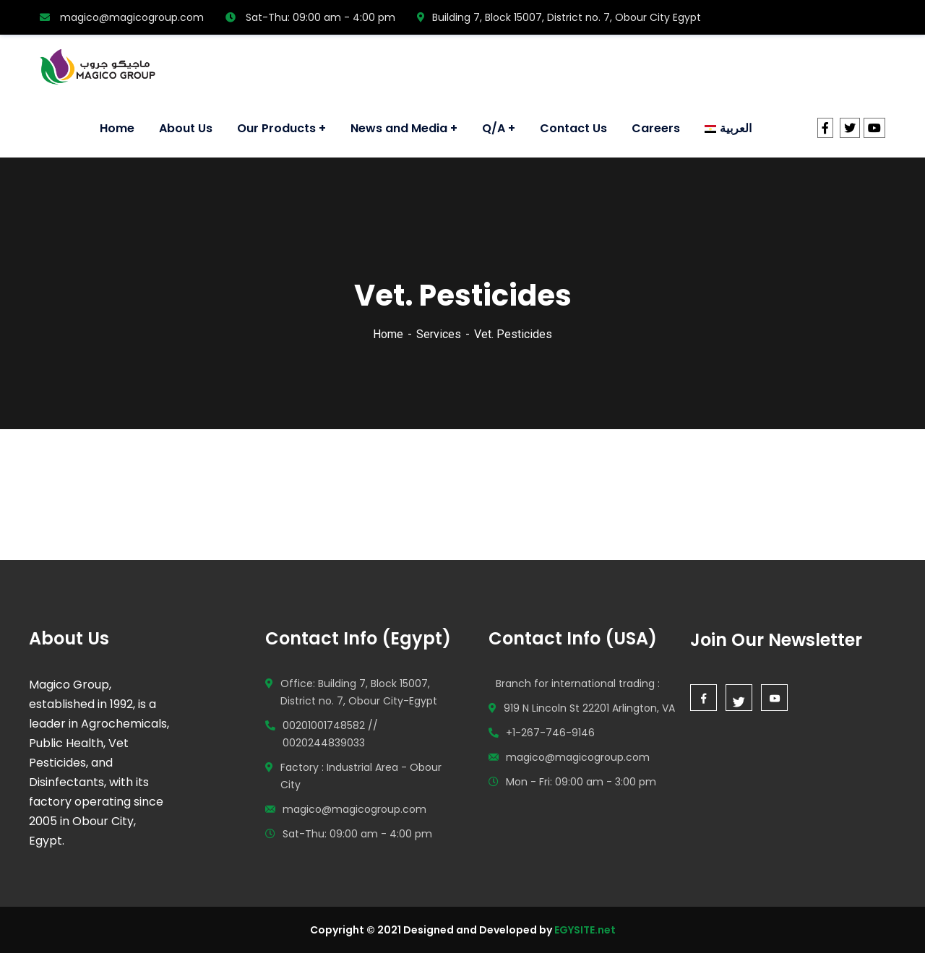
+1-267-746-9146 (550, 732)
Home (388, 334)
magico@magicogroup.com (122, 17)
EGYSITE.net (584, 930)
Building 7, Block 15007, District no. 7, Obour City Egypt (559, 17)
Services (438, 334)
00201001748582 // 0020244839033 (330, 734)
